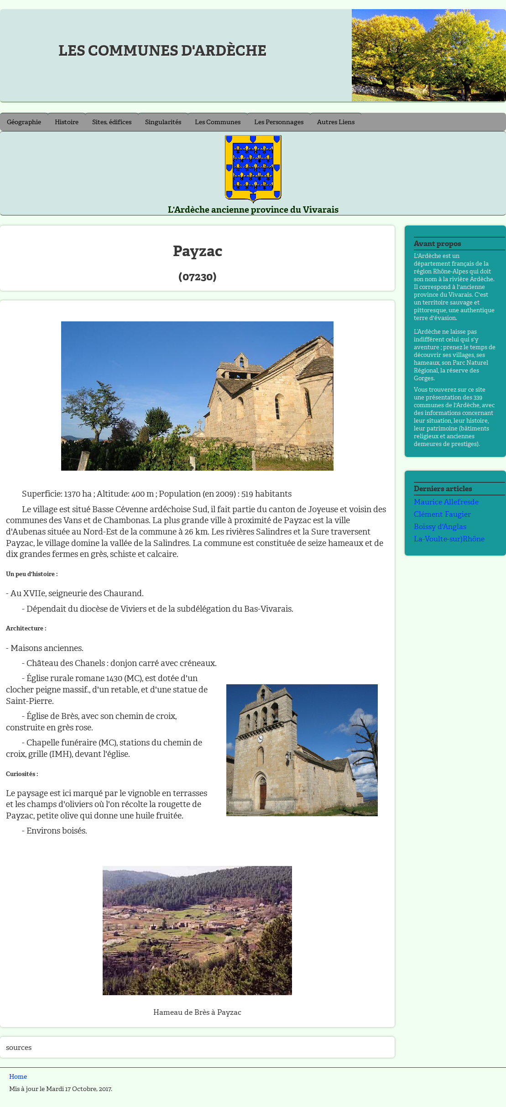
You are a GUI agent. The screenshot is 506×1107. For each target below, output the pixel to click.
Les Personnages (278, 122)
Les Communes (217, 122)
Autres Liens (336, 122)
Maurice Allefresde (446, 502)
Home (18, 1076)
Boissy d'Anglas (440, 526)
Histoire (66, 122)
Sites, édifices (111, 122)
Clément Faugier (442, 514)
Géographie (24, 122)
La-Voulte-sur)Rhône (449, 539)
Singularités (163, 122)
